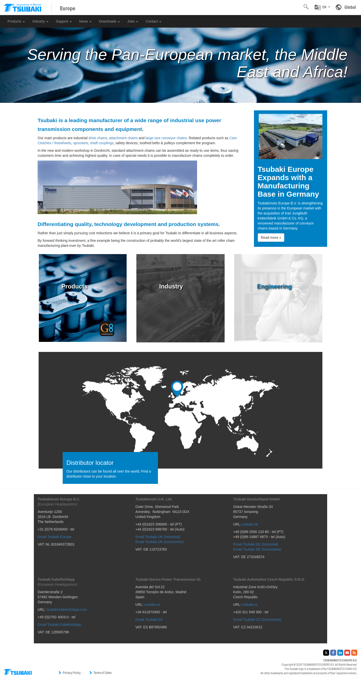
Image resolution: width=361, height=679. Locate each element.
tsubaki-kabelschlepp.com (67, 610)
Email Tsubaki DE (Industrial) (255, 544)
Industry (40, 21)
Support (64, 21)
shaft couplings (101, 143)
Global (350, 7)
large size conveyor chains (166, 138)
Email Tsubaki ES (149, 620)
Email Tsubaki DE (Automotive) (257, 549)
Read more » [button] (271, 238)
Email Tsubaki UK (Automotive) (159, 542)
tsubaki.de (250, 524)
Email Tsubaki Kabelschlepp (59, 625)
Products (16, 21)
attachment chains (123, 138)
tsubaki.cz (250, 604)
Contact (153, 21)
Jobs (132, 21)
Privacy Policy (69, 672)
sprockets (80, 143)
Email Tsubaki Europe (54, 537)
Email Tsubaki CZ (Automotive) (257, 620)
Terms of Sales (100, 672)
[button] (322, 7)
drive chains (97, 138)
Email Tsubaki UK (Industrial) (157, 537)
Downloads (109, 21)
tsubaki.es (152, 604)
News (85, 21)
